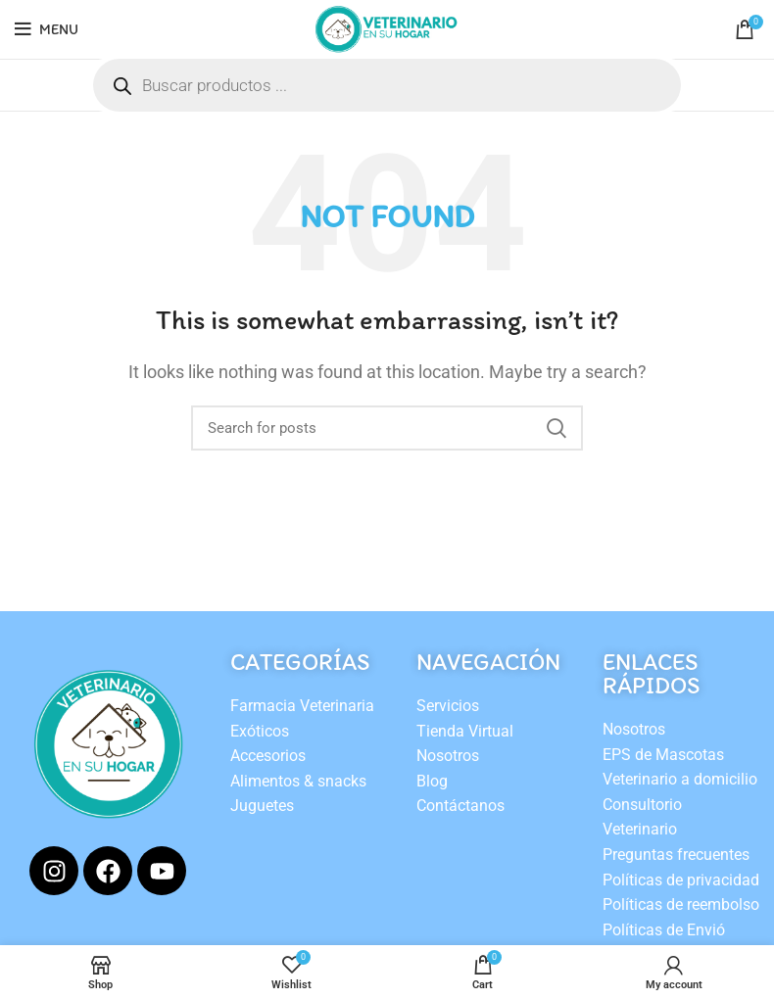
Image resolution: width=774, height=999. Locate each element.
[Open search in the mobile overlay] (387, 85)
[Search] (387, 428)
